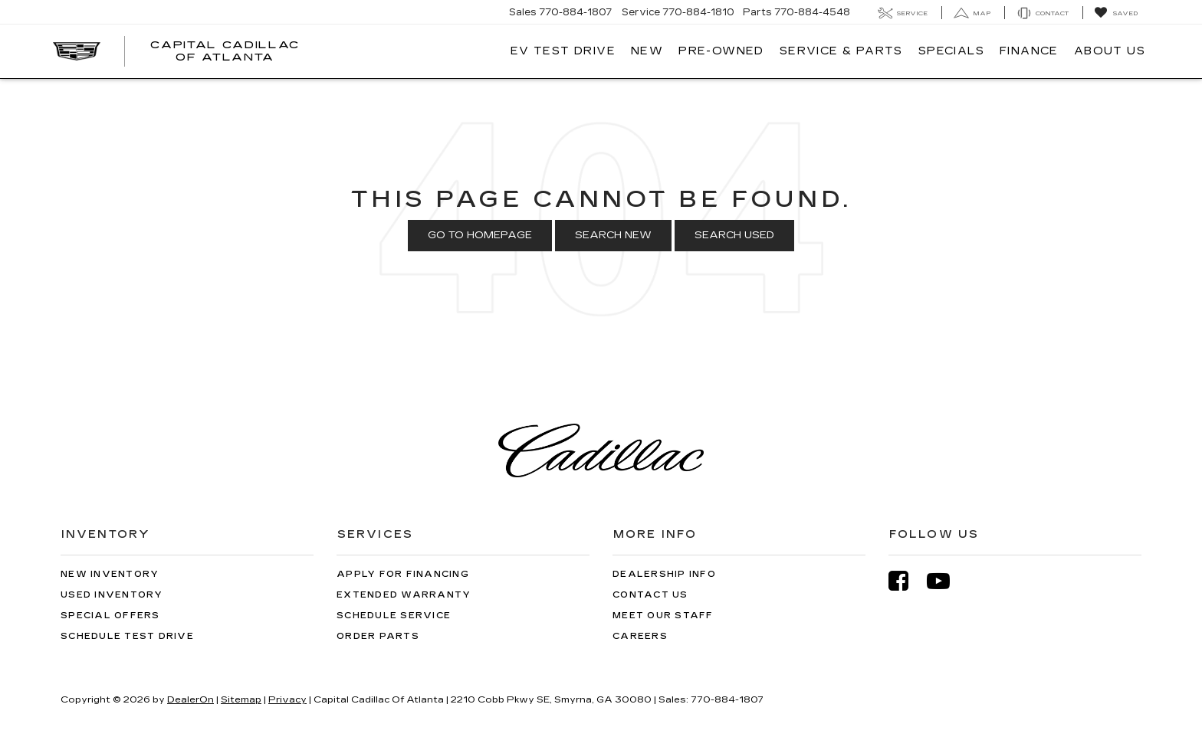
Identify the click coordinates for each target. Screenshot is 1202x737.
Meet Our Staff (663, 616)
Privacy (287, 699)
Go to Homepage (480, 235)
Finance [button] (1029, 50)
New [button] (647, 50)
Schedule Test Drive (127, 636)
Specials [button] (951, 50)
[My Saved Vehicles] (1115, 13)
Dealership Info (664, 574)
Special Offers (110, 616)
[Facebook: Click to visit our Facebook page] (906, 581)
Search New (613, 235)
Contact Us (650, 595)
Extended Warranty (404, 595)
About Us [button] (1109, 50)
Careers (640, 636)
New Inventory (110, 574)
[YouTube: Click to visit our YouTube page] (946, 581)
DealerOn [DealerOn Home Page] (190, 699)
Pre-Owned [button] (721, 50)
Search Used (734, 235)
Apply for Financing (403, 574)
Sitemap (241, 699)
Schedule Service (394, 616)
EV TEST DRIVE (563, 50)
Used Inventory (112, 595)
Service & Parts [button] (841, 50)
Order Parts (378, 636)
